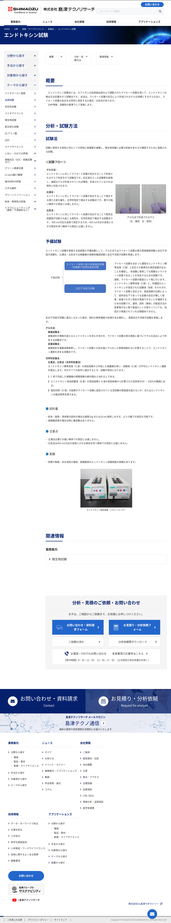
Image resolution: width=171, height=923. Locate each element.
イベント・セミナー (55, 765)
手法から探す (18, 773)
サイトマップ (60, 920)
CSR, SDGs (88, 795)
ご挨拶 (86, 752)
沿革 (85, 771)
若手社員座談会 (19, 842)
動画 (47, 777)
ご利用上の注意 (14, 920)
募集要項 (15, 861)
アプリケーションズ (60, 814)
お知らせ (49, 758)
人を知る (15, 836)
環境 (16, 757)
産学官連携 (88, 808)
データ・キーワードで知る (24, 823)
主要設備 (87, 783)
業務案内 (13, 743)
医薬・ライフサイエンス (26, 766)
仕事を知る (16, 830)
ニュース (47, 743)
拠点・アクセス (91, 777)
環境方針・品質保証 (93, 802)
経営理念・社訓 (91, 758)
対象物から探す (19, 779)
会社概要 (87, 765)
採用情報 (13, 814)
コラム (48, 789)
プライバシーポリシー (38, 920)
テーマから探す (19, 785)
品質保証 (87, 789)
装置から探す (58, 863)
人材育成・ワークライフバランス (28, 848)
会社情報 (85, 743)
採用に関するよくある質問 (24, 854)
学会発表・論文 (53, 783)
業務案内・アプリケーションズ (61, 771)
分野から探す (18, 752)
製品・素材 (19, 761)
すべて (48, 752)
